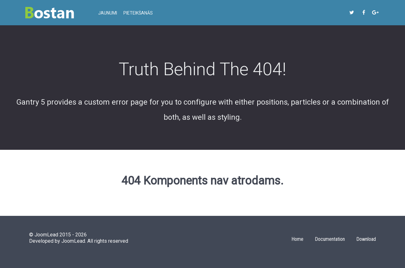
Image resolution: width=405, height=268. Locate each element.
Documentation (330, 239)
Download (366, 239)
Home (297, 239)
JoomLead (73, 241)
